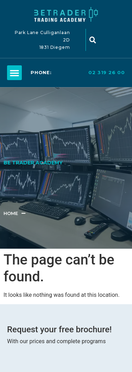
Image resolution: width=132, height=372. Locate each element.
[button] (14, 72)
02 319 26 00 (106, 72)
